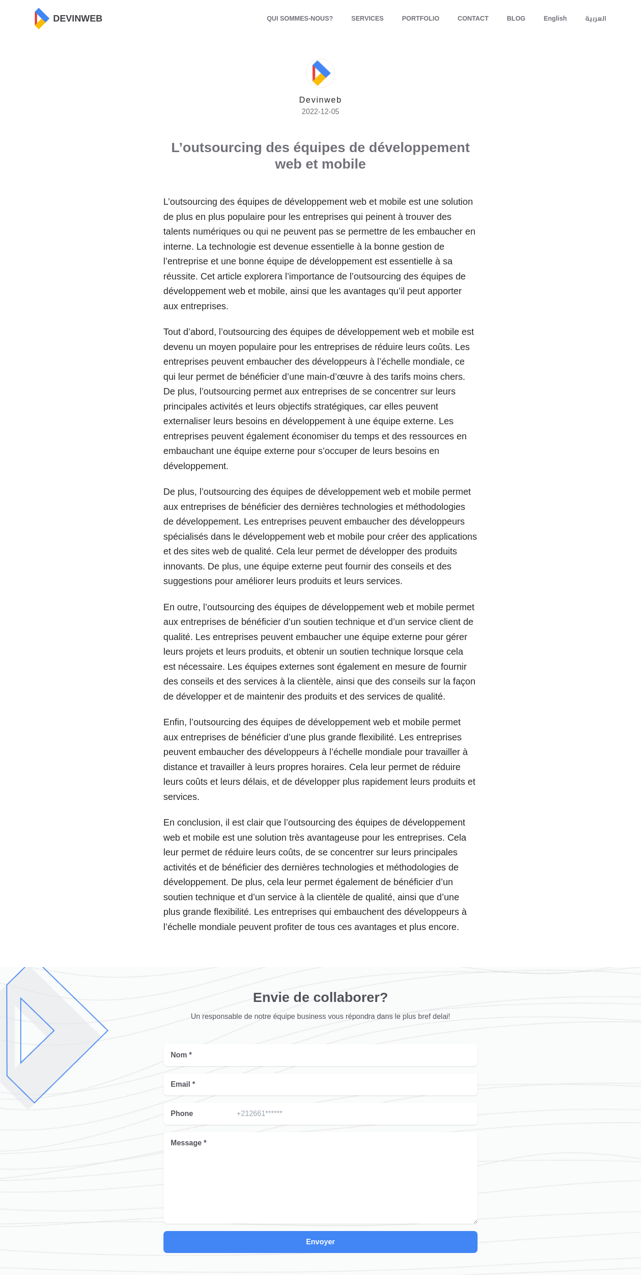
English (555, 18)
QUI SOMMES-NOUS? (300, 18)
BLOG (516, 18)
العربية (595, 18)
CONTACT (473, 18)
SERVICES (367, 18)
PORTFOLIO (421, 18)
